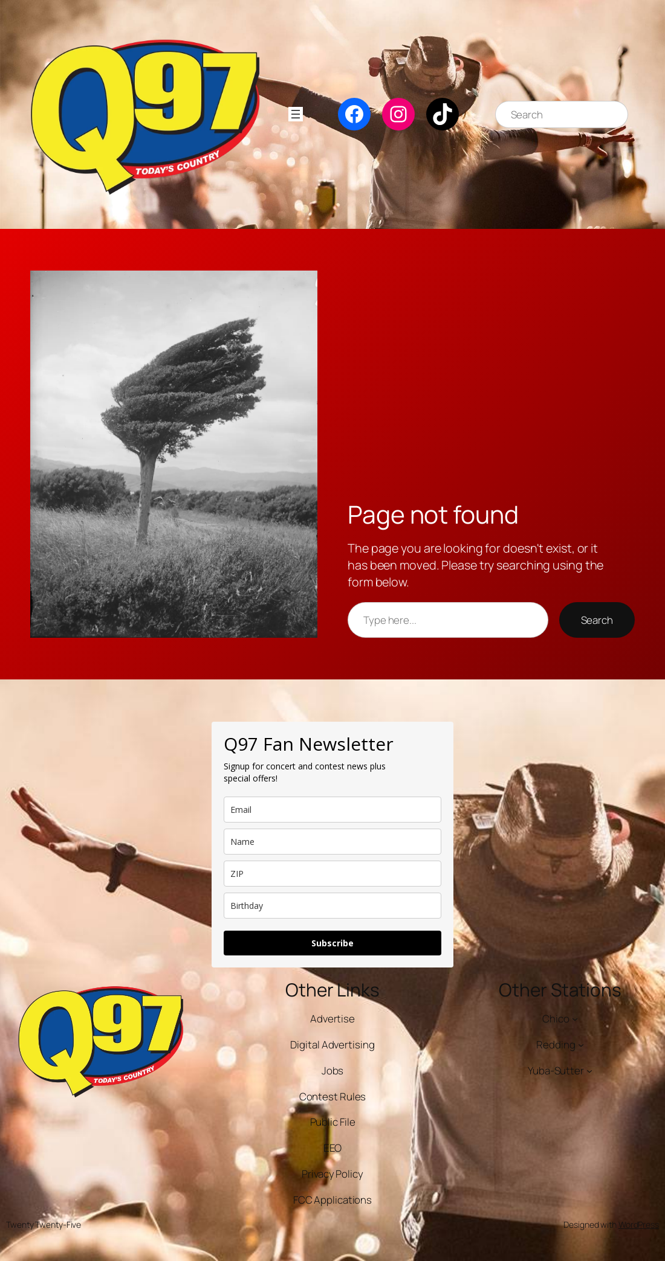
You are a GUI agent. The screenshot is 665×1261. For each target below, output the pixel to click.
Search (597, 620)
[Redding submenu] (581, 1045)
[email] (332, 810)
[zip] (332, 874)
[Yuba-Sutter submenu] (589, 1070)
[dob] (332, 906)
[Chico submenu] (575, 1019)
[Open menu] (295, 114)
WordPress (638, 1224)
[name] (332, 842)
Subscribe (332, 943)
